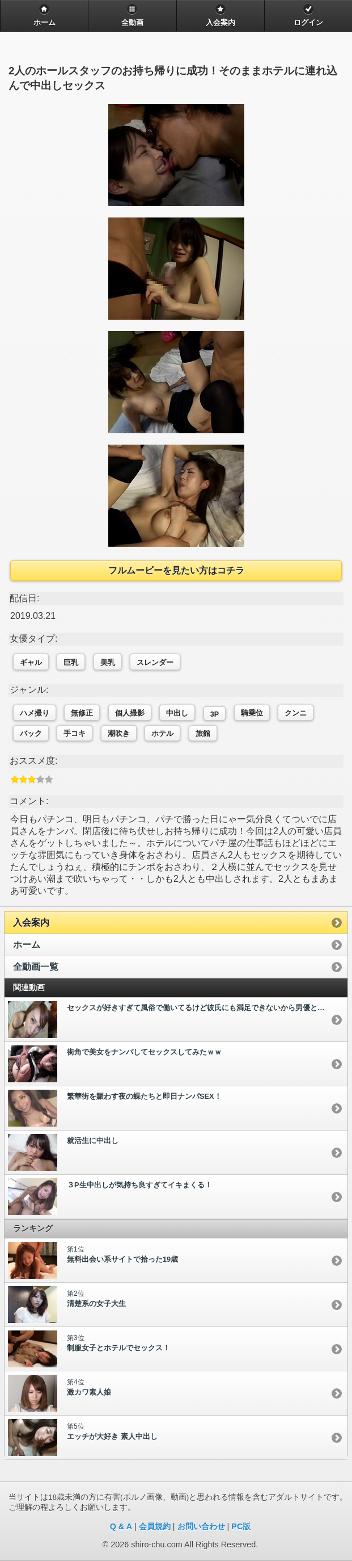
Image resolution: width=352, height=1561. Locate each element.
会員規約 (155, 1526)
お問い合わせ (201, 1526)
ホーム (26, 944)
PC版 (241, 1526)
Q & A (121, 1526)
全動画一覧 (35, 967)
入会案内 (31, 922)
